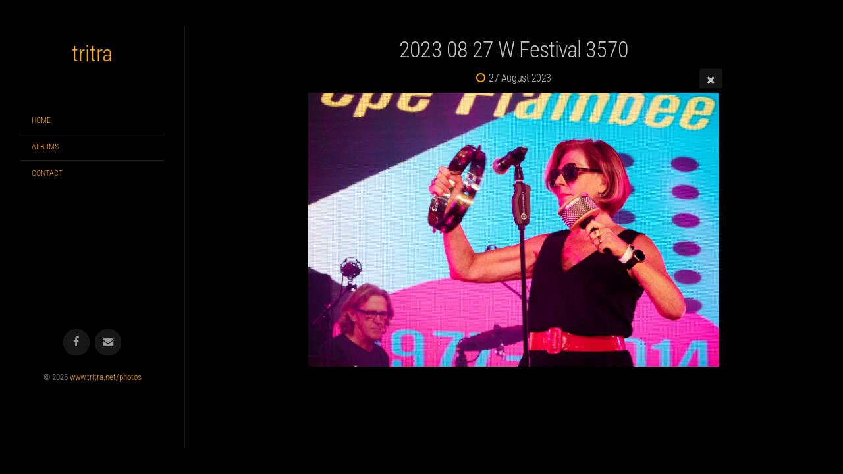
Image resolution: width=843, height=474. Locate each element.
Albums (45, 146)
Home (41, 120)
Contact (47, 173)
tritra (92, 53)
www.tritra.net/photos (106, 377)
